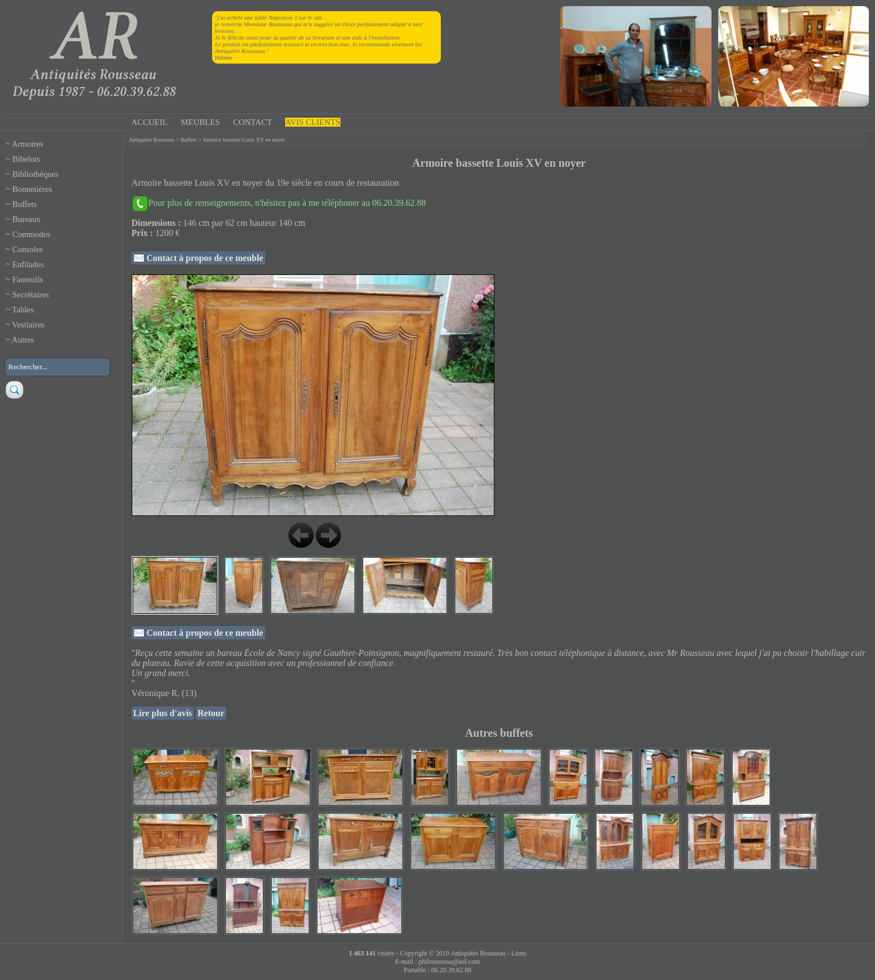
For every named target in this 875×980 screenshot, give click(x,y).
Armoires (28, 143)
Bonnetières (32, 189)
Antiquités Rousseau (152, 140)
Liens (518, 953)
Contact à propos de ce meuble (204, 258)
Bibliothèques (35, 174)
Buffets (24, 204)
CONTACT (252, 122)
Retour (211, 713)
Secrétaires (30, 294)
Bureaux (26, 219)
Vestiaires (28, 324)
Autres (23, 339)
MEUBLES (200, 122)
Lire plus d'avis (163, 713)
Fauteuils (27, 279)
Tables (23, 309)
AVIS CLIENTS (312, 122)
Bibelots (26, 159)
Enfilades (28, 264)
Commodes (31, 234)
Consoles (27, 249)
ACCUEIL (149, 122)
